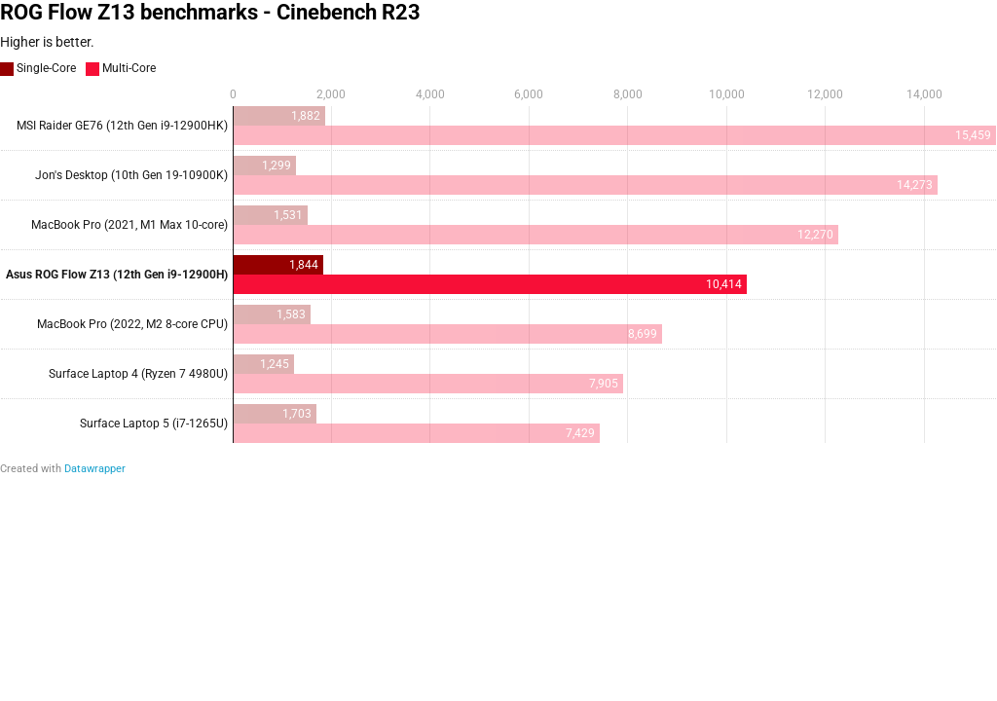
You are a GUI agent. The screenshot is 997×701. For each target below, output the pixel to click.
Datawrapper (95, 468)
